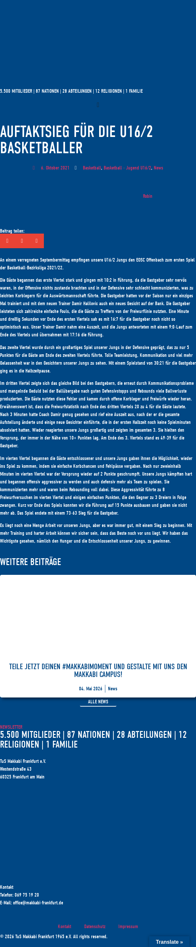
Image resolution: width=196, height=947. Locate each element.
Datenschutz (94, 926)
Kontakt (64, 926)
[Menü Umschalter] (98, 104)
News (158, 168)
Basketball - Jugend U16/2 (127, 168)
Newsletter (11, 727)
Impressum (128, 926)
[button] (7, 241)
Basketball (92, 168)
